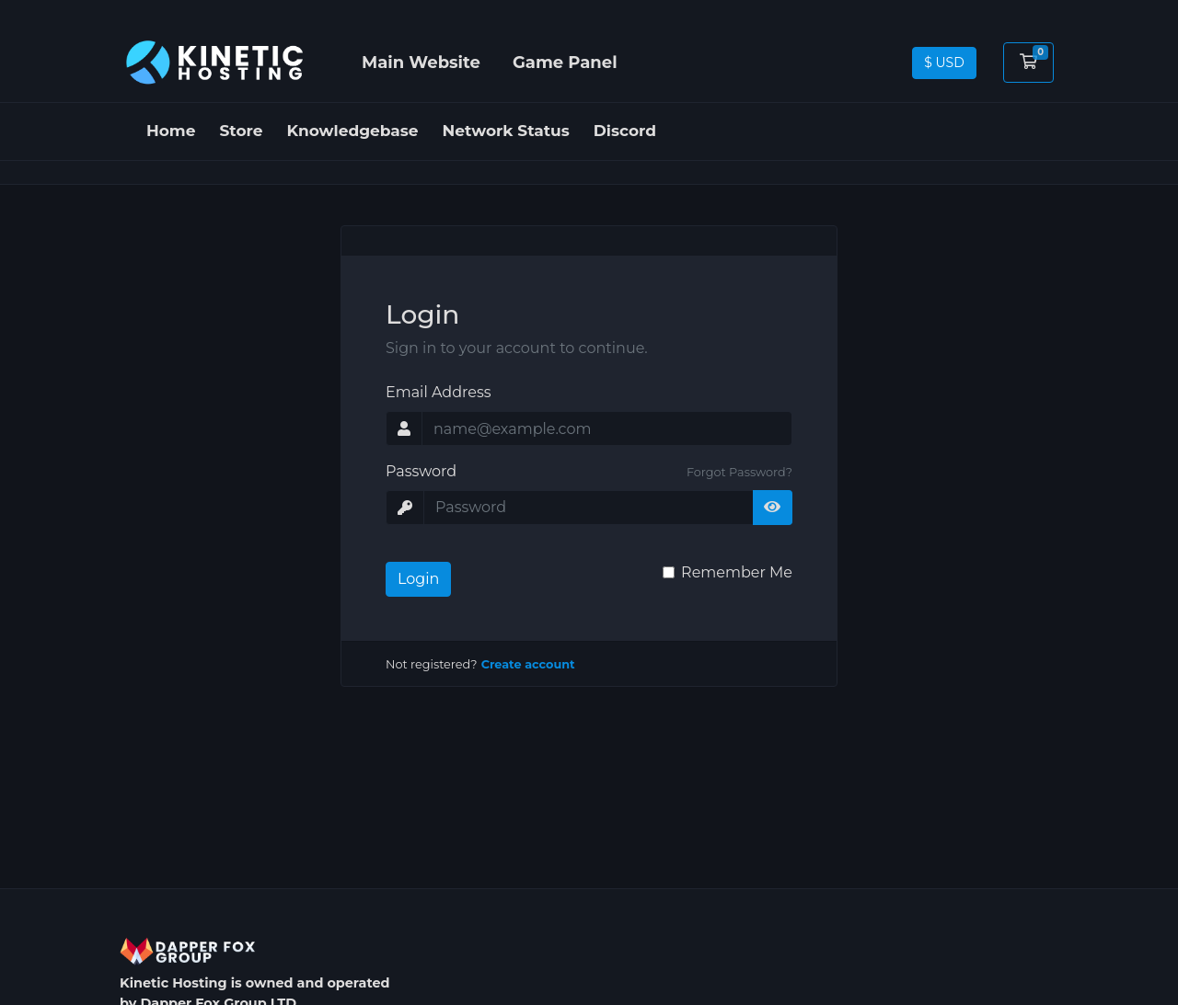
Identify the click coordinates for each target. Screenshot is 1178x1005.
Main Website (421, 62)
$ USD (944, 62)
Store (241, 130)
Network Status (506, 130)
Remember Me (736, 572)
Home (171, 130)
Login (418, 579)
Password (421, 471)
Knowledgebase (353, 130)
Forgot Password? (739, 472)
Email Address (438, 392)
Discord (625, 130)
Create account (528, 664)
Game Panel (565, 62)
